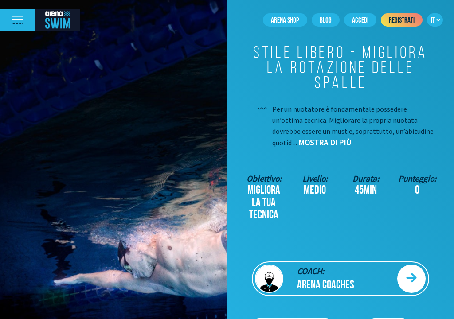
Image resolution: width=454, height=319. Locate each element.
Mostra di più (324, 142)
